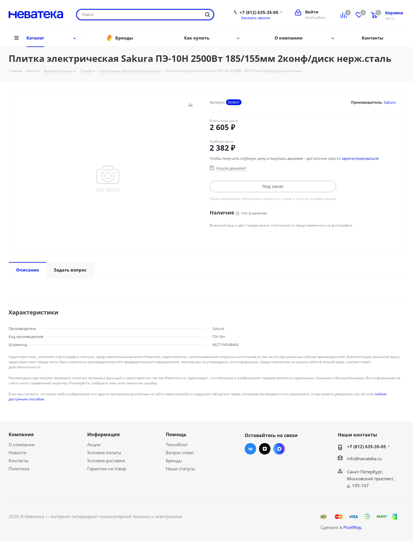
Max (279, 449)
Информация (103, 434)
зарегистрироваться (360, 158)
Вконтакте (250, 449)
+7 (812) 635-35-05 (258, 12)
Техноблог (177, 444)
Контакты (19, 460)
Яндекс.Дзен (264, 449)
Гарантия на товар (106, 468)
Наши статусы (180, 468)
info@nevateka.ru (364, 458)
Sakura (390, 102)
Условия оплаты (104, 452)
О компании (22, 444)
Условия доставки (106, 460)
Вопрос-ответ (180, 452)
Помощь (176, 434)
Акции (94, 444)
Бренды (174, 460)
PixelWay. (353, 527)
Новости (17, 452)
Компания (21, 434)
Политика (19, 468)
